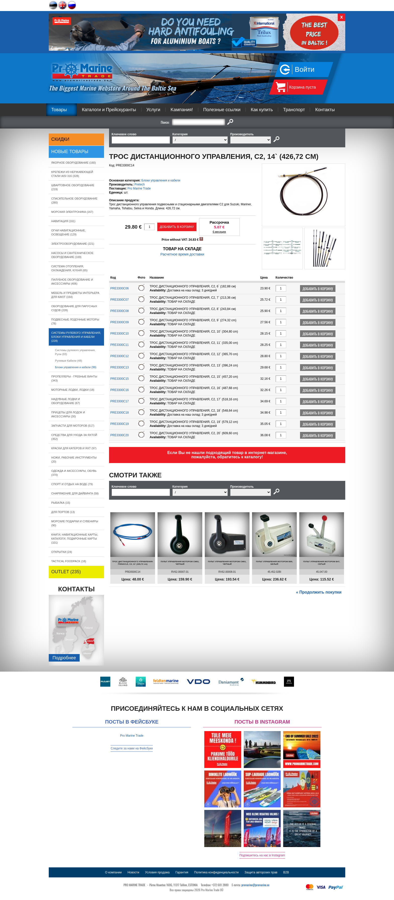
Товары (59, 109)
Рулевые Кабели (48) (68, 360)
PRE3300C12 (119, 356)
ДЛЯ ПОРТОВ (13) (63, 511)
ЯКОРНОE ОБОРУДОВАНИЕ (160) (73, 162)
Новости (133, 872)
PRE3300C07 (119, 299)
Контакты (325, 110)
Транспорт (294, 110)
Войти (304, 69)
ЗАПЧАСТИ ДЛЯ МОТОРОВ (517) (72, 425)
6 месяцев (219, 231)
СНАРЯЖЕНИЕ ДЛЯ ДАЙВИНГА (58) (75, 493)
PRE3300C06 (119, 288)
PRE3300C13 (119, 367)
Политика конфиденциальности (216, 872)
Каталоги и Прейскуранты (109, 110)
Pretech (139, 184)
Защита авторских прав (260, 872)
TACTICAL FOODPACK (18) (68, 561)
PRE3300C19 (119, 424)
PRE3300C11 (119, 345)
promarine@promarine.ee (255, 885)
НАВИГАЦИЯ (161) (63, 221)
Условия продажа (157, 872)
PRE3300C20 (119, 435)
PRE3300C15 (119, 378)
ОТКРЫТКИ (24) (61, 551)
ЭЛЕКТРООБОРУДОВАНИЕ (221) (72, 243)
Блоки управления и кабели (160, 180)
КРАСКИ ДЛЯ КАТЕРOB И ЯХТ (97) (73, 448)
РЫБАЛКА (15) (60, 502)
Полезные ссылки (221, 110)
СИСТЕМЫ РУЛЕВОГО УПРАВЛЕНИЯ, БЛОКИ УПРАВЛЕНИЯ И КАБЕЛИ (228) (76, 336)
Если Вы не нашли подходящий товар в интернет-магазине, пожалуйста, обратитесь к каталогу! (227, 455)
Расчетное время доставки (182, 254)
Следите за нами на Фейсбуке (132, 748)
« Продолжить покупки (318, 592)
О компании (113, 872)
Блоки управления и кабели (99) (75, 367)
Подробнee (64, 657)
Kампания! (182, 110)
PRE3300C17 (119, 401)
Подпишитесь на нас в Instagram (262, 855)
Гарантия (181, 872)
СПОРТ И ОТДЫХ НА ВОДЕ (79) (72, 484)
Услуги (153, 110)
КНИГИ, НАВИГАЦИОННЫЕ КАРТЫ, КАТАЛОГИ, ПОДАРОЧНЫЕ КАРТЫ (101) (74, 538)
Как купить (262, 110)
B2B (286, 872)
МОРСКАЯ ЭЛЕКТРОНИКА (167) (72, 211)
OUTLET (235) (66, 571)
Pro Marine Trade (139, 188)
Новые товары (69, 151)
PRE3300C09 (119, 322)
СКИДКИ (60, 139)
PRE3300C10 (119, 333)
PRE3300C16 (119, 390)
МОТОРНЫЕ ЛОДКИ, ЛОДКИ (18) (72, 389)
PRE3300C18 (119, 412)
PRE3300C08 (119, 311)
